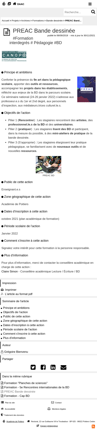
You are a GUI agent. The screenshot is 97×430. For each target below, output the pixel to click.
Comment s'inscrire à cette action (24, 333)
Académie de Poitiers (15, 421)
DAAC (18, 4)
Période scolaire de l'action (20, 329)
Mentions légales (56, 409)
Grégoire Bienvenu (16, 351)
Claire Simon (9, 271)
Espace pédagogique (49, 426)
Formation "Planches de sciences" (25, 383)
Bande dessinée (54, 20)
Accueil (5, 20)
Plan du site (7, 403)
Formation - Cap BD (17, 396)
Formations (38, 20)
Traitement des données (12, 415)
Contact (56, 403)
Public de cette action (16, 316)
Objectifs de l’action (15, 312)
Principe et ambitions (16, 308)
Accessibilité (7, 409)
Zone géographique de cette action (25, 320)
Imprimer (10, 289)
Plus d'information (14, 338)
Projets (15, 20)
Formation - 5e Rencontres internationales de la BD (36, 387)
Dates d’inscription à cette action (23, 325)
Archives (25, 20)
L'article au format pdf (18, 294)
